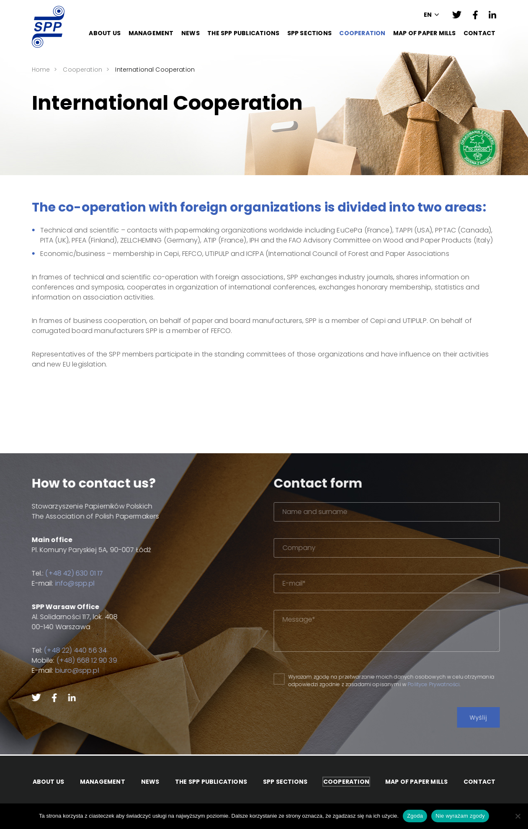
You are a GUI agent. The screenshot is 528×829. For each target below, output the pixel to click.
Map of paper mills (424, 33)
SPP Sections (309, 33)
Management (151, 33)
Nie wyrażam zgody (460, 816)
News (190, 33)
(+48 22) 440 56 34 (68, 650)
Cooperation (362, 33)
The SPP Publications (243, 33)
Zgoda (415, 816)
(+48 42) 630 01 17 (68, 573)
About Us (105, 33)
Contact (479, 33)
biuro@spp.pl (71, 670)
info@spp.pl (68, 583)
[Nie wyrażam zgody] (517, 816)
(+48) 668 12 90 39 (80, 660)
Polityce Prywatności (452, 684)
